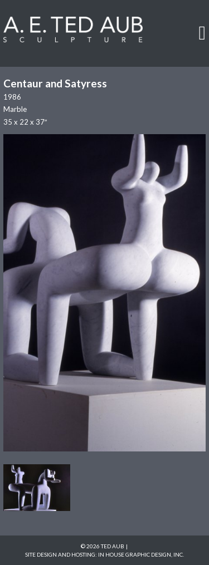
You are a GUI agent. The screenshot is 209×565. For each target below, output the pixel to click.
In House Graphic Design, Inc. (141, 554)
